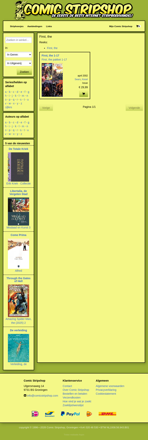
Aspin (81, 434)
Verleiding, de (18, 364)
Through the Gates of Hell (18, 280)
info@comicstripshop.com (42, 395)
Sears (78, 79)
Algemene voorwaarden (110, 386)
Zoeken (24, 71)
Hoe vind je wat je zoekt (77, 401)
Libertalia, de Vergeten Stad (18, 192)
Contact (67, 386)
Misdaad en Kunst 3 (18, 227)
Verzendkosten (72, 397)
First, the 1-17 (50, 55)
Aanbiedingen (34, 26)
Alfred (18, 270)
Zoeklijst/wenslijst (73, 405)
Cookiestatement (106, 393)
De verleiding (18, 330)
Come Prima (18, 235)
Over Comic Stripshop (76, 389)
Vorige (46, 107)
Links (49, 26)
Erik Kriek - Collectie (18, 183)
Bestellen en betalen (75, 393)
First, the (52, 48)
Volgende (134, 107)
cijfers (8, 107)
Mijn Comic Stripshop (120, 26)
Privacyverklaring (106, 389)
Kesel (85, 79)
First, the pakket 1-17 (54, 59)
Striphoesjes (17, 26)
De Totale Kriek (18, 148)
